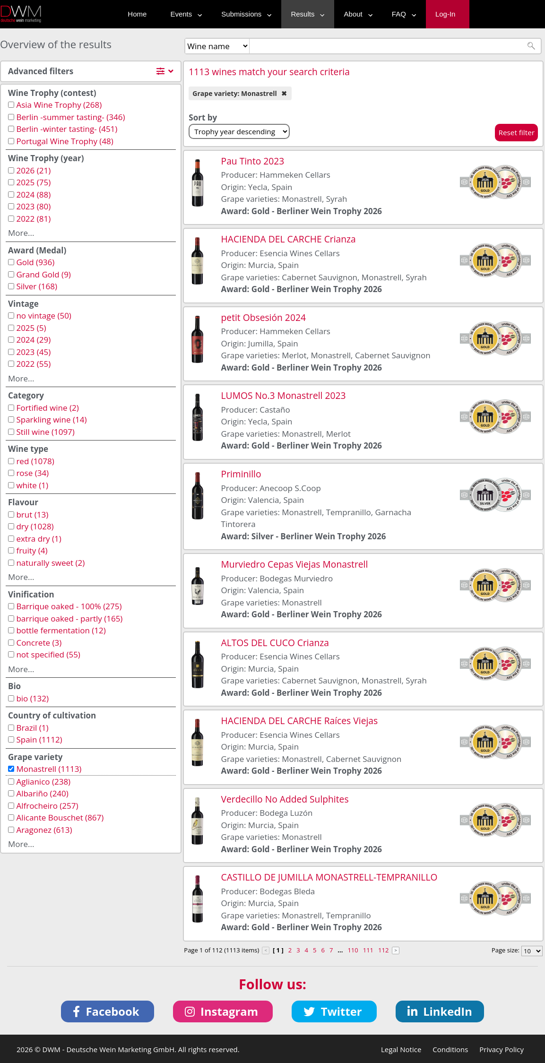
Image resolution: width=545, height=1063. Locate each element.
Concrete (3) (38, 642)
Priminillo (241, 473)
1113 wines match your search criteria (269, 71)
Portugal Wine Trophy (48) (64, 141)
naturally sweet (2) (50, 562)
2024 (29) (33, 339)
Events (184, 14)
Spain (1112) (39, 739)
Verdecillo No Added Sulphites (285, 799)
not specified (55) (48, 654)
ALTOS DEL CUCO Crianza (275, 642)
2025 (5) (31, 327)
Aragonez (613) (44, 829)
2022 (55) (33, 363)
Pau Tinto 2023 (253, 161)
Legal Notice (401, 1049)
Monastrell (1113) (48, 768)
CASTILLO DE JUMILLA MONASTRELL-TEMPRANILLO (329, 877)
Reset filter (516, 132)
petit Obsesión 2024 (263, 317)
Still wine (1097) (45, 431)
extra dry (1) (38, 538)
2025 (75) (33, 182)
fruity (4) (31, 550)
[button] (107, 1011)
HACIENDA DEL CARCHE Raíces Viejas (299, 720)
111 (368, 950)
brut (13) (32, 514)
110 (352, 950)
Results (305, 14)
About (356, 14)
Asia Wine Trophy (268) (59, 104)
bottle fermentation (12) (60, 630)
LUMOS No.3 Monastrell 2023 (283, 395)
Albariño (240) (42, 793)
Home (137, 14)
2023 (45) (33, 351)
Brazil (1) (32, 727)
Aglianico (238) (43, 781)
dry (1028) (34, 526)
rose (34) (32, 472)
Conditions (450, 1049)
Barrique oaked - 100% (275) (68, 606)
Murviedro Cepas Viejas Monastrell (294, 564)
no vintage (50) (43, 315)
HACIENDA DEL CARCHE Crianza (288, 239)
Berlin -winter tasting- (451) (66, 128)
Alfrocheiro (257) (47, 805)
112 (383, 950)
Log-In (445, 14)
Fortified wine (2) (47, 407)
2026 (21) (33, 170)
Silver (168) (36, 286)
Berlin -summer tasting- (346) (70, 117)
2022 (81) (33, 218)
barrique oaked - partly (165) (69, 618)
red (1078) (35, 461)
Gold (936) (35, 262)
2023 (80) (33, 206)
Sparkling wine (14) (51, 419)
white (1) (32, 485)
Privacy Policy (501, 1049)
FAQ (402, 14)
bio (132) (32, 698)
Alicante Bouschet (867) (60, 817)
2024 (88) (33, 194)
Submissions (244, 14)
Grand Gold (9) (43, 274)
